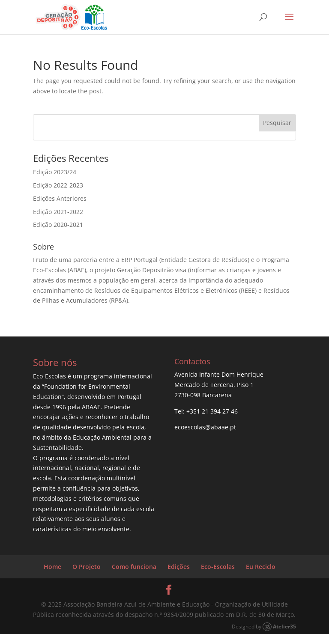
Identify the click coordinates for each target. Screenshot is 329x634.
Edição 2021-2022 (58, 212)
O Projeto (86, 567)
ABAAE (91, 407)
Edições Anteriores (60, 198)
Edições (178, 567)
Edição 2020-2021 (58, 224)
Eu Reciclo (260, 567)
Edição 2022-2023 (58, 185)
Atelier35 (284, 626)
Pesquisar (277, 123)
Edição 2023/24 (54, 172)
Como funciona (134, 567)
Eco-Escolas (218, 567)
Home (52, 567)
